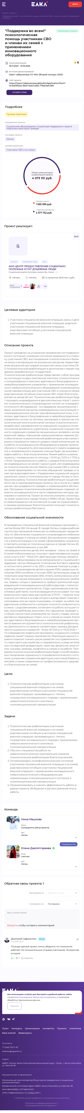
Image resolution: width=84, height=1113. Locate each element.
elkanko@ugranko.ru (12, 1051)
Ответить (28, 958)
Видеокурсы (25, 1033)
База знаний (9, 1033)
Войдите (12, 925)
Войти (75, 4)
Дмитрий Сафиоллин (24, 938)
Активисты (48, 1028)
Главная (5, 13)
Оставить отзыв (19, 92)
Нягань (10, 139)
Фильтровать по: (36, 893)
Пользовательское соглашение (41, 1105)
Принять (14, 1006)
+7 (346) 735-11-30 (10, 1047)
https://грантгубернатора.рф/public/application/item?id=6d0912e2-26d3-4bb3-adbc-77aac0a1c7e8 (37, 84)
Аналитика (75, 1028)
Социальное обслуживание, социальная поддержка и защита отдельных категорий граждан (39, 127)
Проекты (12, 13)
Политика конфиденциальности (42, 1103)
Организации (32, 1028)
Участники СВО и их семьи (20, 150)
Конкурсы (16, 1028)
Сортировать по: (36, 904)
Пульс (5, 1028)
